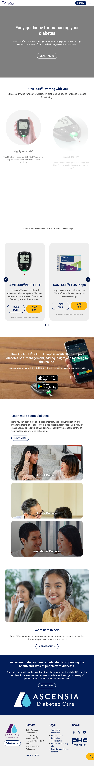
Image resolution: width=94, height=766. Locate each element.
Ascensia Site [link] (56, 741)
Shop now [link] (80, 3)
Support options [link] (47, 646)
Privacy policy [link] (57, 735)
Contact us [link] (55, 738)
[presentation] (6, 279)
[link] (8, 3)
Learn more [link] (47, 55)
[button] (45, 325)
